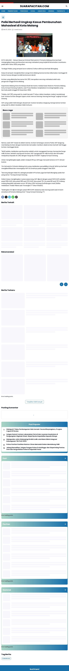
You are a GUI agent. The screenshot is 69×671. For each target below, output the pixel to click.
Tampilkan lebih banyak (34, 402)
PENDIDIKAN (24, 11)
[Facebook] (2, 197)
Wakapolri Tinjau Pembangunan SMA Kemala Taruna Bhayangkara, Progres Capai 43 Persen (34, 430)
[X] (6, 197)
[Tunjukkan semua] (65, 458)
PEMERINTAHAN (13, 11)
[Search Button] (66, 6)
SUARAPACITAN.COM (34, 6)
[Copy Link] (16, 197)
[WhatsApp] (13, 197)
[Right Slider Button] (67, 11)
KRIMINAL (51, 11)
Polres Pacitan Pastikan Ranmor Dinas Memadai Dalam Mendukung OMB (32, 444)
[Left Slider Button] (61, 284)
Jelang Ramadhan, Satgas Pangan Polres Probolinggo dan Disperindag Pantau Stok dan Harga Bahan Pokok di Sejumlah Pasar (35, 448)
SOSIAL (33, 11)
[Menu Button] (2, 6)
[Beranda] (3, 17)
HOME (3, 11)
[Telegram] (9, 197)
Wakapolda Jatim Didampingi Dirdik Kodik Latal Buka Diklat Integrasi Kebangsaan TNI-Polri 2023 (31, 440)
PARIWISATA (61, 11)
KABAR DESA (42, 11)
